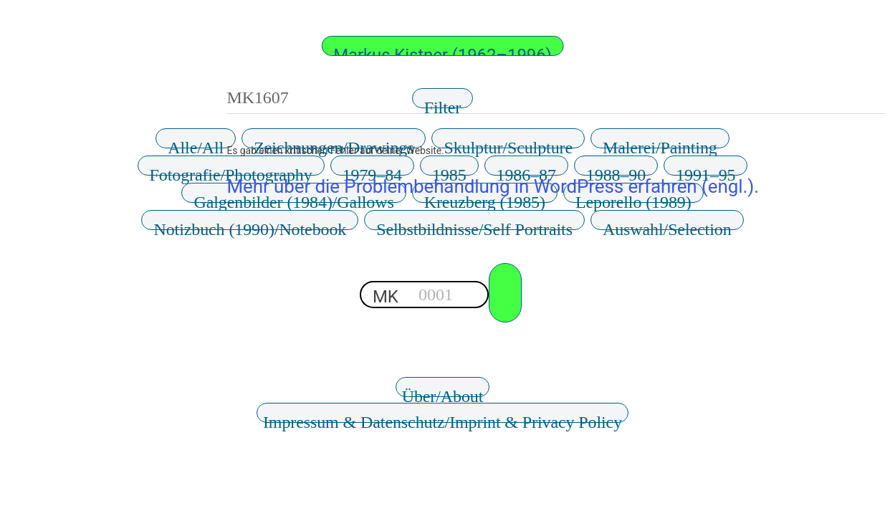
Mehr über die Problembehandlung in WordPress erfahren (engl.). (493, 186)
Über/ (443, 392)
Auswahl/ (667, 225)
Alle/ (196, 143)
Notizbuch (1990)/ (249, 225)
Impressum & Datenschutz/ (442, 418)
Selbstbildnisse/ (474, 225)
